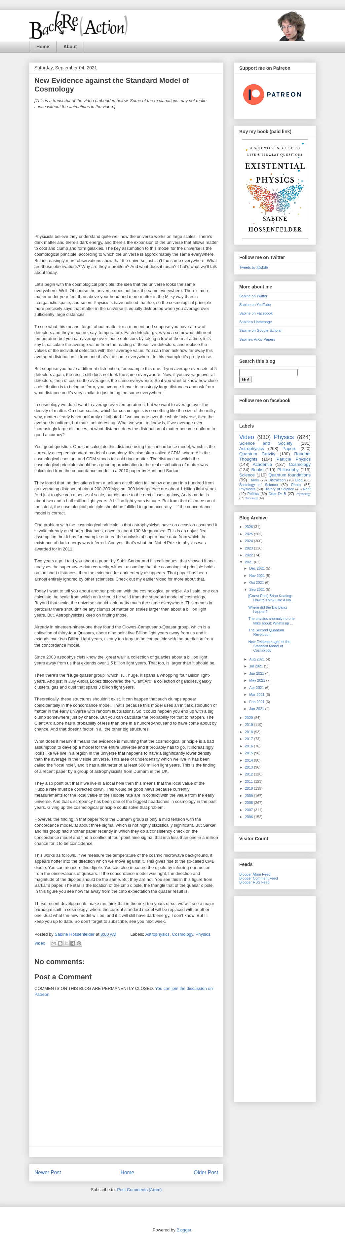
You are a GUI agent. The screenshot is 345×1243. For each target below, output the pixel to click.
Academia (262, 464)
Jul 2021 (256, 666)
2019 (249, 725)
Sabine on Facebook (256, 313)
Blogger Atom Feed (254, 874)
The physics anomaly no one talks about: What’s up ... (271, 621)
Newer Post (47, 1172)
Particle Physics (294, 459)
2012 (249, 774)
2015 (249, 753)
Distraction (277, 480)
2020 (249, 718)
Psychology (303, 494)
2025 (249, 534)
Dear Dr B (277, 494)
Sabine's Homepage (255, 322)
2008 (249, 803)
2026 (249, 527)
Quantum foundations (289, 474)
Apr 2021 (257, 688)
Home (42, 46)
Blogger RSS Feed (254, 882)
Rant (307, 489)
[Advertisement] (275, 998)
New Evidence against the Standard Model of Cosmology (269, 646)
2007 (249, 810)
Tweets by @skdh (253, 267)
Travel (254, 480)
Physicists (247, 489)
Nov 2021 (257, 576)
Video (39, 943)
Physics (203, 934)
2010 (249, 788)
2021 (249, 562)
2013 (249, 767)
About (70, 46)
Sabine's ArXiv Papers (257, 339)
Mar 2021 (257, 695)
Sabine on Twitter (253, 296)
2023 (249, 548)
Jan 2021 (257, 709)
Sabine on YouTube (255, 305)
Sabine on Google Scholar (260, 330)
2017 (249, 739)
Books (257, 469)
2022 (249, 555)
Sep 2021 (257, 589)
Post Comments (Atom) (139, 1189)
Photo (296, 485)
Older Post (206, 1172)
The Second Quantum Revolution (266, 632)
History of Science (279, 489)
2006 (249, 817)
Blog (299, 480)
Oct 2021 (257, 582)
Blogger (183, 1229)
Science (247, 474)
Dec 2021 (257, 568)
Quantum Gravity (257, 453)
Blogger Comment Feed (258, 878)
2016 (249, 746)
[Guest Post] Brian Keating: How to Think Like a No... (271, 598)
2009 (249, 796)
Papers (289, 448)
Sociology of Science (258, 485)
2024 (249, 541)
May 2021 (257, 680)
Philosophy (288, 469)
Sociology (251, 498)
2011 (249, 781)
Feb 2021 (257, 702)
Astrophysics (157, 934)
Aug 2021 (257, 659)
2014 (249, 760)
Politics (253, 494)
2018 (249, 732)
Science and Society (265, 443)
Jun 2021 (257, 673)
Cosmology (182, 934)
